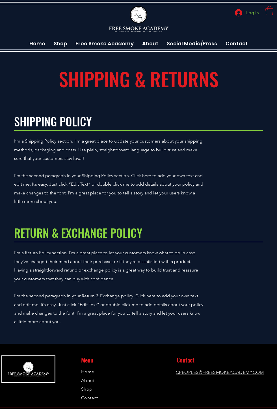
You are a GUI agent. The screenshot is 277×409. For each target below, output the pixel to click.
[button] (269, 10)
